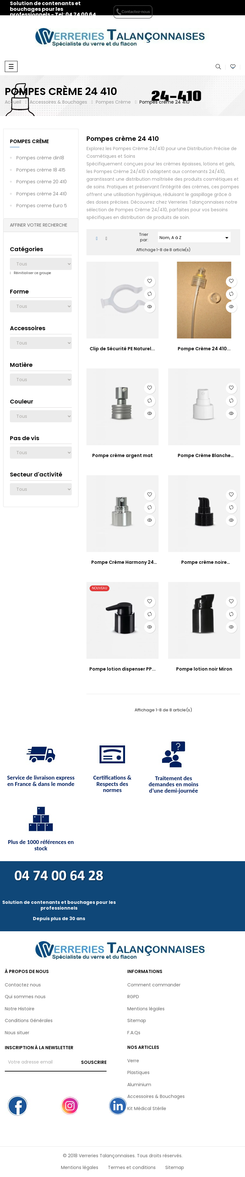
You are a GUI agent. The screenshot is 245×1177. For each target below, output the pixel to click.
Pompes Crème (29, 141)
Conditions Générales (29, 1020)
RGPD (133, 996)
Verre (133, 1060)
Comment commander (154, 985)
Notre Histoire (19, 1009)
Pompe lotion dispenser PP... (122, 669)
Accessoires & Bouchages (156, 1096)
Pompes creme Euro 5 (41, 205)
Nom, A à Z (195, 238)
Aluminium (139, 1084)
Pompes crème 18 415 (40, 170)
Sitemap (136, 1020)
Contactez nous (23, 985)
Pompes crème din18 (40, 158)
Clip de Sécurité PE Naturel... (122, 348)
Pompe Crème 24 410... (204, 348)
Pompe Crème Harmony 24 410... (122, 562)
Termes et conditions (132, 1167)
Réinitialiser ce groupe (32, 273)
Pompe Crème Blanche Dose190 (204, 455)
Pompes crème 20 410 (41, 181)
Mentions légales (146, 1009)
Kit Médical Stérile (146, 1108)
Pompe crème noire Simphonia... (204, 562)
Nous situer (17, 1032)
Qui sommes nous (25, 996)
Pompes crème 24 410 (41, 194)
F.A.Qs (133, 1032)
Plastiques (138, 1072)
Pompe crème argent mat (122, 455)
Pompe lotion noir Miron (204, 669)
